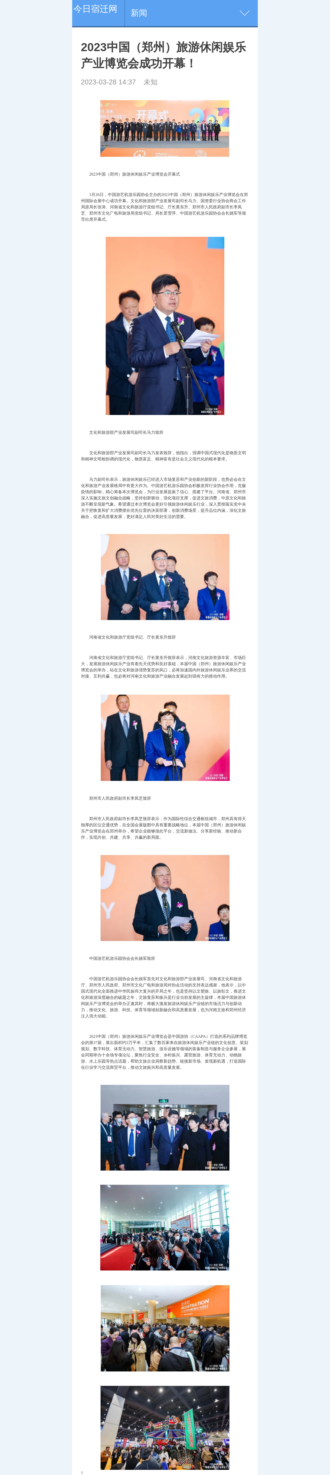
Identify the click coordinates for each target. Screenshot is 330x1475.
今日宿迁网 (95, 9)
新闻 (139, 13)
